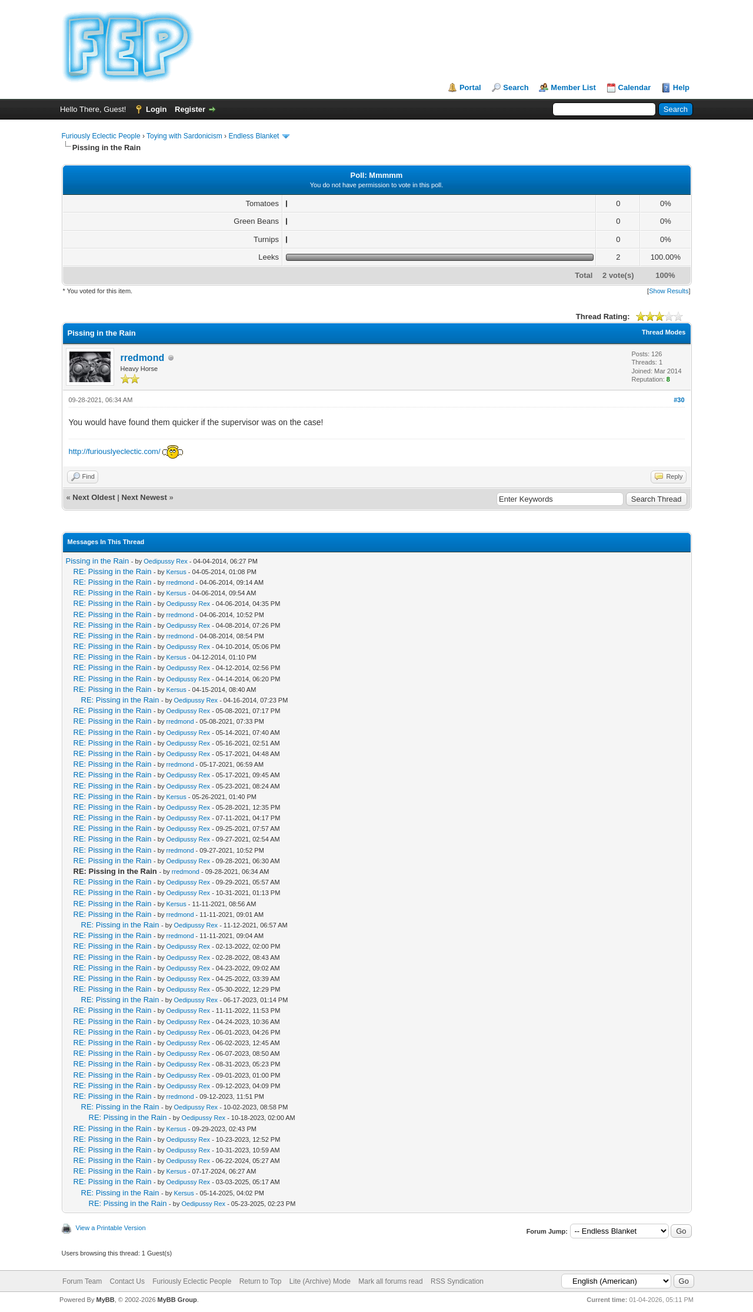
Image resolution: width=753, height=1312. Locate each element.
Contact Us (127, 1281)
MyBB (105, 1299)
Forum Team (82, 1281)
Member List (573, 87)
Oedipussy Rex (166, 561)
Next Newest (143, 497)
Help (681, 87)
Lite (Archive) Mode (320, 1281)
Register (190, 109)
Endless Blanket (253, 136)
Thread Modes (664, 332)
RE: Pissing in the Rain (113, 571)
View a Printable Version (111, 1227)
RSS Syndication (457, 1281)
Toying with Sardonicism (184, 136)
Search (515, 87)
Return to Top (260, 1281)
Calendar (634, 87)
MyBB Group (177, 1299)
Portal (470, 87)
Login (156, 109)
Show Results (668, 290)
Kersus (176, 571)
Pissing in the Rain (97, 560)
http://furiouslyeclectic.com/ (115, 451)
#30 (679, 399)
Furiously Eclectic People (101, 136)
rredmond (143, 358)
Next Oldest (93, 497)
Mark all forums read (390, 1281)
